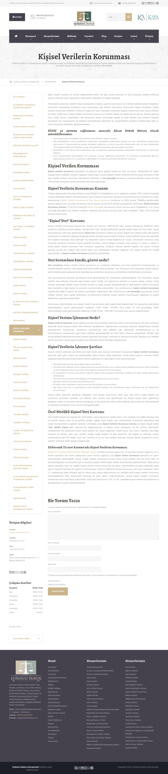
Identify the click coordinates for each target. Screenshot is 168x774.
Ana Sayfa (52, 667)
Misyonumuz (53, 727)
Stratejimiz (52, 734)
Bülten (50, 716)
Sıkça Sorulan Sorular (56, 713)
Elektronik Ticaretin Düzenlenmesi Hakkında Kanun (72, 452)
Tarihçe (51, 738)
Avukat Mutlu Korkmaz (57, 678)
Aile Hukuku (19, 97)
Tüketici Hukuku (21, 457)
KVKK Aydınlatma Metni (57, 706)
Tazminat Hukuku (21, 422)
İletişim (149, 36)
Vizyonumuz (53, 741)
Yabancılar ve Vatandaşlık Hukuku (23, 507)
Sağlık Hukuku (20, 382)
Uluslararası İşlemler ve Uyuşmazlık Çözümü (25, 477)
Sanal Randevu (54, 702)
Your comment (54, 512)
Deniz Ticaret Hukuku (23, 207)
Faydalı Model (20, 245)
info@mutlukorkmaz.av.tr (19, 532)
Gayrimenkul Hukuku (23, 261)
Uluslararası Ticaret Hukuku (23, 488)
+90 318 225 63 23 (24, 715)
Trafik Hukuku (20, 449)
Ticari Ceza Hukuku (22, 441)
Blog (103, 36)
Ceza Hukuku (19, 189)
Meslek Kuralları (54, 709)
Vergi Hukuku (19, 498)
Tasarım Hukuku (21, 414)
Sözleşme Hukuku (21, 398)
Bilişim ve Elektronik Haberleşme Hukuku (23, 136)
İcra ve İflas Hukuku (23, 277)
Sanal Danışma (54, 695)
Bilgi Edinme (53, 692)
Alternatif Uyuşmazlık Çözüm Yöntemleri (24, 106)
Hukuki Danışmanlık (22, 269)
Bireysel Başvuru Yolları (25, 145)
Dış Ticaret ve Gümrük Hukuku (24, 227)
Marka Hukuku (20, 339)
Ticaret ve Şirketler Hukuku (23, 432)
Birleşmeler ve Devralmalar (20, 155)
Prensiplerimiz (53, 731)
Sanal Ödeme (53, 699)
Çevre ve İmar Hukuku (23, 180)
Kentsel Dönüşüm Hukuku (25, 312)
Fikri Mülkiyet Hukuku (24, 253)
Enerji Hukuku (20, 237)
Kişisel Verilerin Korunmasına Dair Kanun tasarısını (84, 200)
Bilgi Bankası (53, 681)
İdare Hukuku (19, 285)
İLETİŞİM (17, 17)
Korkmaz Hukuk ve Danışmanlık (25, 767)
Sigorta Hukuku (20, 390)
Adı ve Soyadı (53, 543)
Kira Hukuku (19, 320)
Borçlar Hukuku (21, 164)
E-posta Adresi (54, 554)
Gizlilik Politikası (54, 688)
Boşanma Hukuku (21, 172)
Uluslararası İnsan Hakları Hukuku (22, 467)
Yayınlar (89, 36)
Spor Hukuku (19, 406)
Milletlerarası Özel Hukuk (23, 348)
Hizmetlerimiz (51, 36)
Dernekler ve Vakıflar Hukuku (24, 216)
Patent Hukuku (20, 366)
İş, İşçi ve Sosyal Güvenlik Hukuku (25, 303)
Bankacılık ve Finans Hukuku (23, 117)
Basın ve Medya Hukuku (24, 127)
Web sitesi (52, 564)
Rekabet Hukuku (21, 374)
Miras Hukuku (19, 358)
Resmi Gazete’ (94, 207)
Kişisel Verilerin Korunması (21, 329)
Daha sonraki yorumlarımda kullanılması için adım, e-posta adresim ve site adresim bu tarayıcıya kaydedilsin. (93, 575)
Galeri (133, 36)
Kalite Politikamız (55, 720)
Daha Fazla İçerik (21, 639)
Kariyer (118, 36)
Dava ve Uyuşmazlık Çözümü (22, 198)
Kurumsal (30, 36)
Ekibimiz (72, 36)
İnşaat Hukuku (20, 294)
